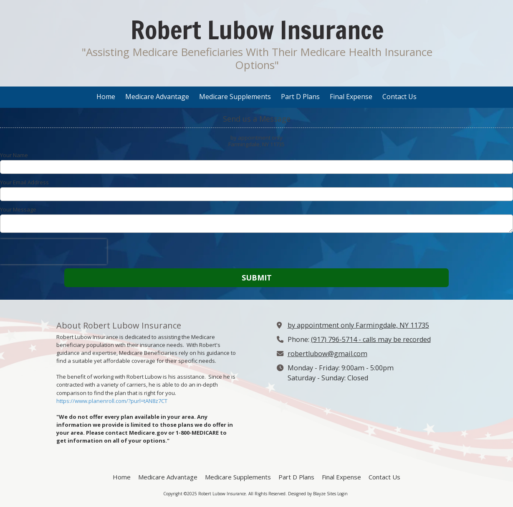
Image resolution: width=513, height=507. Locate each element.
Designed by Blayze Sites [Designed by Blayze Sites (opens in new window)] (312, 494)
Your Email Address (24, 182)
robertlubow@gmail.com (327, 353)
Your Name (14, 155)
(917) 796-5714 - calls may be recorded (371, 339)
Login (342, 494)
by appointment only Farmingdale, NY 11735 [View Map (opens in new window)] (358, 325)
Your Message (18, 209)
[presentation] (53, 251)
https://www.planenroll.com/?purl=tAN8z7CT (111, 401)
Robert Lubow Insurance (257, 30)
